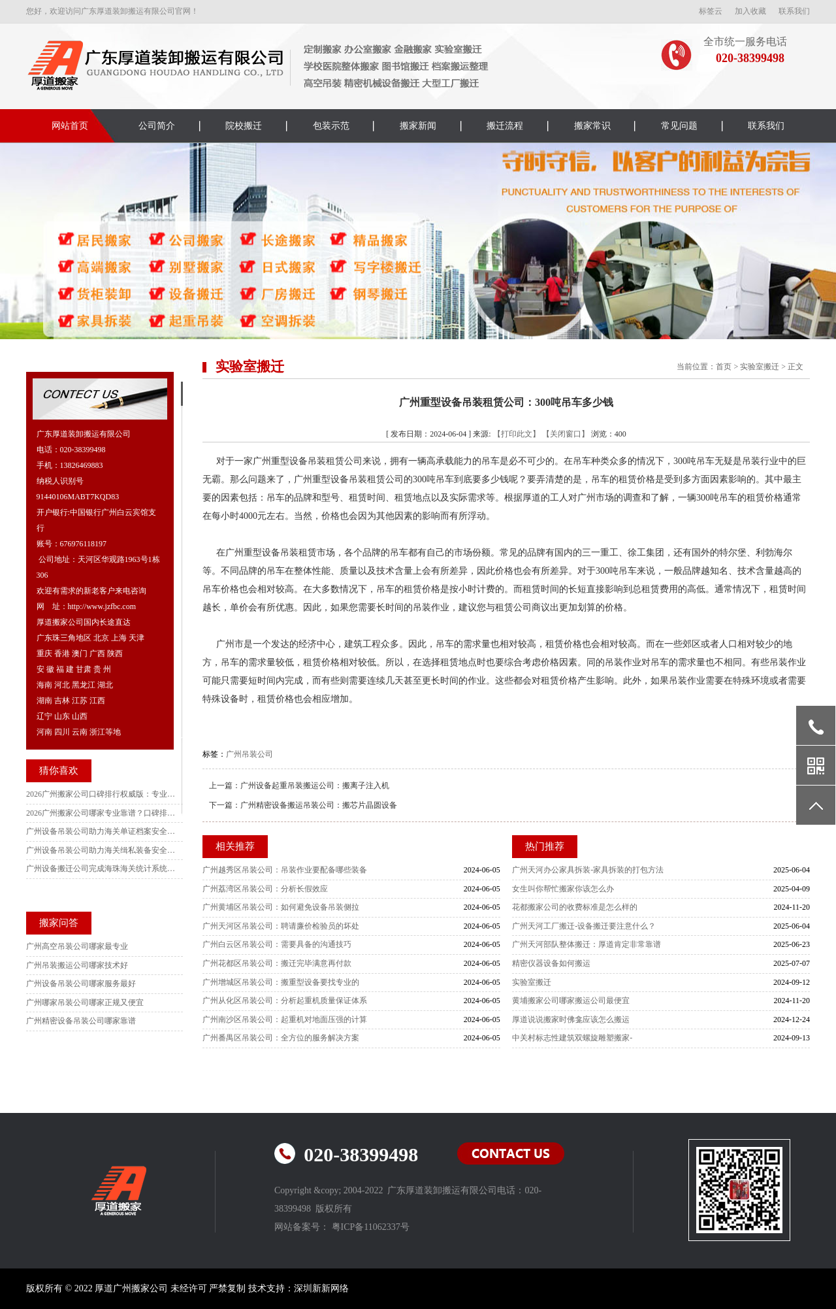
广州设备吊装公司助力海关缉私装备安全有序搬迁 (101, 850)
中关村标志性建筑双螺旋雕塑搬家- (572, 1037)
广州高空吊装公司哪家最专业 (77, 946)
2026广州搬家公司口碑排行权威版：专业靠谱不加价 (101, 794)
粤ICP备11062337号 (371, 1227)
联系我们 (794, 11)
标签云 (710, 11)
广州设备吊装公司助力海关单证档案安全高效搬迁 (101, 831)
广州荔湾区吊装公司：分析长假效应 (265, 888)
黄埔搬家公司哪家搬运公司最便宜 (571, 1000)
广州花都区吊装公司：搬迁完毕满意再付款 (276, 963)
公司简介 (156, 126)
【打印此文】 (516, 434)
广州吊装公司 (249, 754)
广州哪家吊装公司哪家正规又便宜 (85, 1002)
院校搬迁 (243, 126)
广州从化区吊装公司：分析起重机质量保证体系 (284, 1000)
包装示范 (331, 126)
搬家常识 (592, 126)
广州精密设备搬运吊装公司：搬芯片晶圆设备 (318, 805)
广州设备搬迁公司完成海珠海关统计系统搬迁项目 (101, 868)
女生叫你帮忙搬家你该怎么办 (563, 888)
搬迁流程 (505, 126)
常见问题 (679, 126)
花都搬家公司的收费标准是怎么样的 (574, 907)
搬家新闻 (418, 126)
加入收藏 (750, 11)
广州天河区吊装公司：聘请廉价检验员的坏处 (280, 926)
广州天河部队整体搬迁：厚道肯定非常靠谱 (586, 944)
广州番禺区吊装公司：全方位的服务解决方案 (280, 1037)
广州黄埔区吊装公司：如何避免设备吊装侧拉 (280, 907)
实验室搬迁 (759, 366)
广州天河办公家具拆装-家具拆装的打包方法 (588, 869)
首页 (724, 366)
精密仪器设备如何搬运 (551, 963)
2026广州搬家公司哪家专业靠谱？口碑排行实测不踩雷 (101, 813)
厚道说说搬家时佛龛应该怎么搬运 (571, 1019)
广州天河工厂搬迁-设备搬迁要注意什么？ (584, 926)
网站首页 (70, 126)
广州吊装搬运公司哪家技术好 (77, 965)
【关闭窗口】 (565, 434)
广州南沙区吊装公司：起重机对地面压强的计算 (284, 1019)
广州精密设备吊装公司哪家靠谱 (81, 1020)
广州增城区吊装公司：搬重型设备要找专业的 (280, 982)
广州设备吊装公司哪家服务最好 (81, 983)
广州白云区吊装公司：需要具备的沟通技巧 (276, 944)
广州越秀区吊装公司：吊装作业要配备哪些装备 (284, 869)
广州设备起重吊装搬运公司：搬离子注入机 (314, 785)
